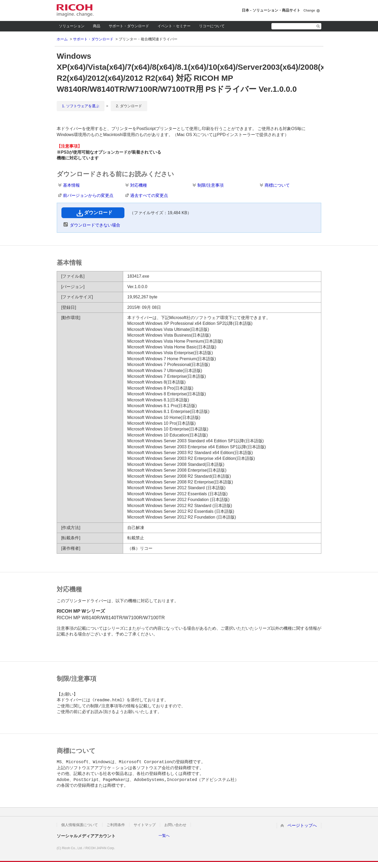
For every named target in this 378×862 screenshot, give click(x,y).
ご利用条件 (116, 825)
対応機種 (138, 185)
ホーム (62, 39)
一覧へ (164, 835)
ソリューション (72, 26)
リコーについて (212, 26)
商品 (96, 26)
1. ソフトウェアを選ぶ (80, 106)
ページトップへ (302, 825)
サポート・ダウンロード (129, 26)
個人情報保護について (79, 825)
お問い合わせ (175, 825)
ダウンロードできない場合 (95, 225)
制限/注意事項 (210, 185)
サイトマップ (145, 825)
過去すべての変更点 (149, 195)
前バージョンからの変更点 (88, 195)
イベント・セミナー (174, 26)
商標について (277, 185)
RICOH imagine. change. (75, 10)
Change (309, 10)
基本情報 (71, 185)
